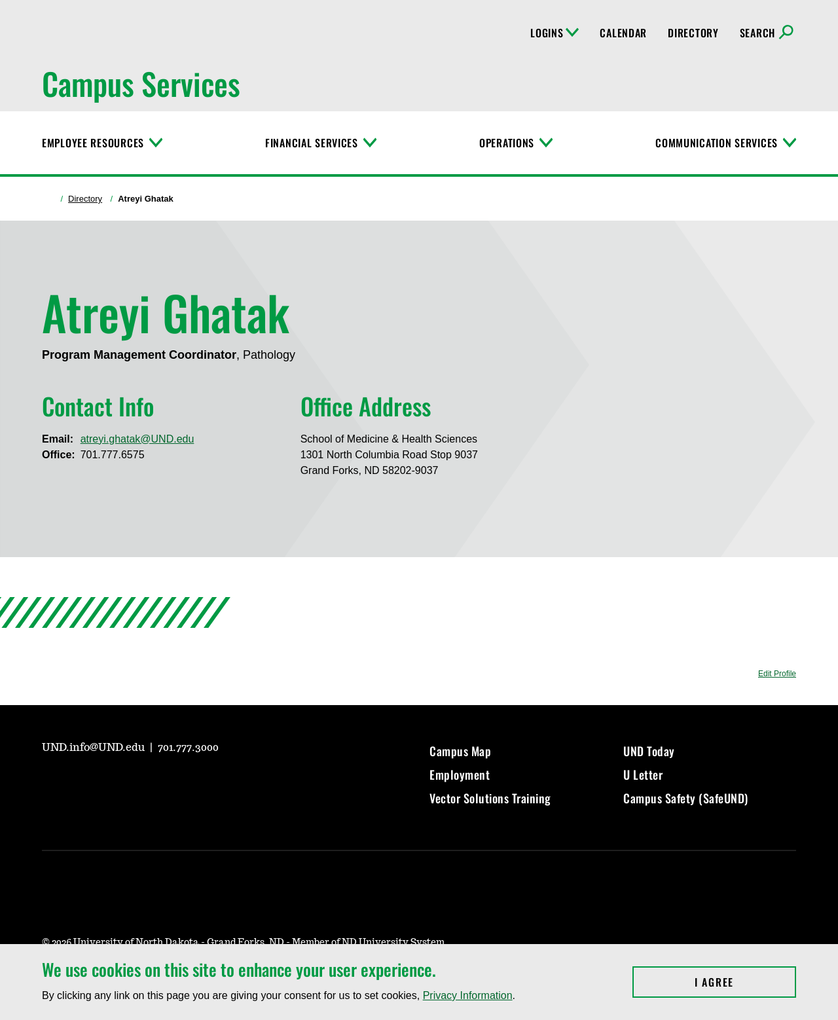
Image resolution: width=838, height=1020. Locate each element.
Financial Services (311, 143)
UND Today (649, 750)
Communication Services (716, 143)
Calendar (623, 33)
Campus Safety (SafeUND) (685, 798)
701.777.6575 (113, 454)
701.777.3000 (188, 747)
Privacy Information (468, 995)
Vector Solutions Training (490, 798)
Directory (693, 33)
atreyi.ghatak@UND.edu (137, 439)
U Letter (643, 774)
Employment (459, 774)
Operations (506, 143)
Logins (554, 33)
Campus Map (460, 750)
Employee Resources (93, 143)
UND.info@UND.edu (94, 747)
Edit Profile (777, 673)
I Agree (745, 982)
